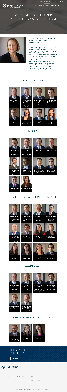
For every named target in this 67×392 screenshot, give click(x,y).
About (35, 5)
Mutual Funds (18, 379)
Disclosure (61, 1)
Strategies (41, 5)
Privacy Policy (55, 1)
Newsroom (7, 376)
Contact (59, 5)
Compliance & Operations (35, 380)
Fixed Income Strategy (20, 376)
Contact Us (17, 358)
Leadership (33, 379)
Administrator (48, 389)
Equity (32, 376)
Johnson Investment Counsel (45, 1)
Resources (53, 5)
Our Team (47, 5)
